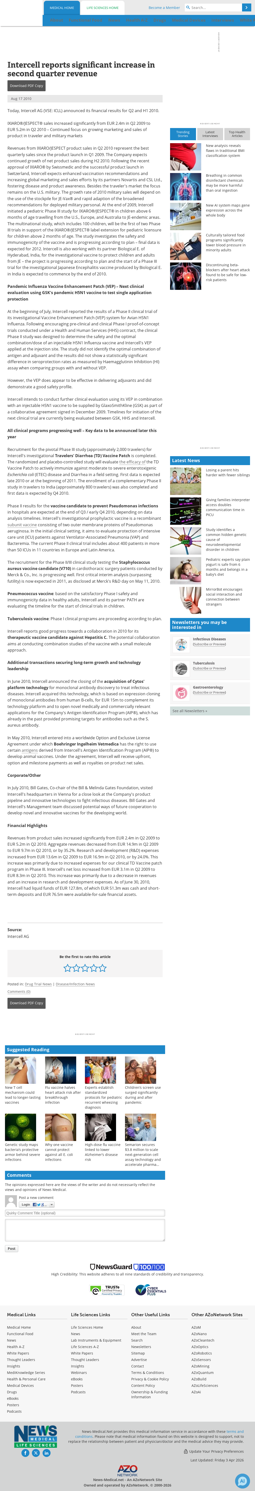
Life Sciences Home (103, 7)
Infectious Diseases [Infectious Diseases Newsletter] (209, 639)
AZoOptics (199, 1346)
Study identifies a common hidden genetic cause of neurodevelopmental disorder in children (226, 539)
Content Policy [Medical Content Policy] (143, 1385)
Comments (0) (18, 991)
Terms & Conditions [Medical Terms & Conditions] (147, 1372)
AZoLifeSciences (204, 1385)
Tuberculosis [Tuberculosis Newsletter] (204, 663)
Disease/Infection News (75, 984)
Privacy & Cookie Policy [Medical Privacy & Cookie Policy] (150, 1379)
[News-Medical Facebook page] (25, 1453)
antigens (30, 750)
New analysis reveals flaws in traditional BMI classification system (225, 150)
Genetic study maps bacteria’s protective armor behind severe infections (22, 1152)
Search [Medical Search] (137, 1340)
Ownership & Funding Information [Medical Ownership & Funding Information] (149, 1394)
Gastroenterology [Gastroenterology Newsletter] (208, 687)
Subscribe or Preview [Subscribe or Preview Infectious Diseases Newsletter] (209, 644)
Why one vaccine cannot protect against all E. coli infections (59, 1152)
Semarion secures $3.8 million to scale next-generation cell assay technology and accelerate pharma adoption (143, 1157)
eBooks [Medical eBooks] (13, 1398)
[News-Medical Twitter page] (36, 1453)
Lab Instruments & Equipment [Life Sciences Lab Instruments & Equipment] (96, 1340)
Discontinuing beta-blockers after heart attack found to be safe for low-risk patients (228, 272)
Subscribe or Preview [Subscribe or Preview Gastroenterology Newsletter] (209, 692)
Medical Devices (20, 1385)
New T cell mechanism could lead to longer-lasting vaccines (23, 1095)
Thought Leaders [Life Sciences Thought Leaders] (85, 1359)
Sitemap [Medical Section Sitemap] (138, 1353)
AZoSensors (201, 1359)
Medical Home (62, 7)
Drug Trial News (38, 984)
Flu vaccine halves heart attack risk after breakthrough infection (63, 1095)
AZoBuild (198, 1379)
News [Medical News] (11, 1340)
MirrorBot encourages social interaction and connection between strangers (224, 597)
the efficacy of (132, 462)
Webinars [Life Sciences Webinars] (79, 1372)
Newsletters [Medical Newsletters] (141, 1346)
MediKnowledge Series (26, 1372)
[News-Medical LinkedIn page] (47, 1453)
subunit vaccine (22, 524)
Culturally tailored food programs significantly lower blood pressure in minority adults (226, 242)
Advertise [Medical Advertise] (139, 1359)
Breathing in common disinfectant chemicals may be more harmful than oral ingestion (225, 183)
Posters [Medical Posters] (13, 1405)
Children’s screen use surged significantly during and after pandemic (143, 1095)
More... (240, 20)
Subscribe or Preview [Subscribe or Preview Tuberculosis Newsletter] (209, 668)
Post (11, 1248)
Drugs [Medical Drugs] (12, 1392)
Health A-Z (15, 1346)
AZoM (196, 1327)
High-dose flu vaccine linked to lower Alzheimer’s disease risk (103, 1152)
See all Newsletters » (190, 710)
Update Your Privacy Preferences (213, 1451)
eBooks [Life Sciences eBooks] (77, 1379)
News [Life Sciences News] (75, 1333)
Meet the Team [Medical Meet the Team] (143, 1333)
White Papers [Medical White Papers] (18, 1353)
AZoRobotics (201, 1353)
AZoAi (196, 1392)
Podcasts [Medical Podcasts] (14, 1411)
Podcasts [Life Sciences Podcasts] (78, 1392)
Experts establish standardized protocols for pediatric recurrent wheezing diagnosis (103, 1097)
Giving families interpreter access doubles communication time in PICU (228, 507)
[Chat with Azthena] (242, 1481)
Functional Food (20, 1333)
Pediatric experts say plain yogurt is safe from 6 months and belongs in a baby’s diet (228, 567)
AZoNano (199, 1333)
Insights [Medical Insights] (13, 1366)
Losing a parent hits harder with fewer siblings (228, 472)
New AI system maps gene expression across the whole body (228, 210)
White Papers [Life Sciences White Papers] (82, 1353)
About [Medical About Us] (136, 1327)
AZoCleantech (202, 1340)
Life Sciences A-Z (85, 1346)
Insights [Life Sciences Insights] (77, 1366)
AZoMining (200, 1366)
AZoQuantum (202, 1372)
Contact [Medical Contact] (137, 1366)
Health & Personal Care (26, 1379)
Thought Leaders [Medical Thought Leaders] (21, 1359)
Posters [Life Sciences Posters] (77, 1385)
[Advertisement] (85, 1022)
